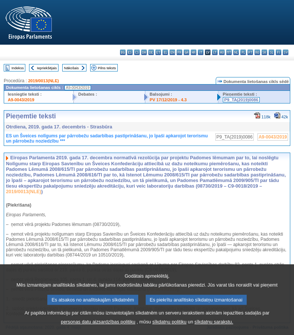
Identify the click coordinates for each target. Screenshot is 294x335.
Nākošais (71, 68)
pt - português (250, 52)
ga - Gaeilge (186, 52)
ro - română (257, 52)
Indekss (18, 68)
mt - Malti (229, 52)
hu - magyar (222, 52)
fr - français (179, 52)
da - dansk (144, 52)
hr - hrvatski (193, 52)
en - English (172, 52)
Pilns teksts (107, 68)
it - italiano (200, 52)
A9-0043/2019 (21, 100)
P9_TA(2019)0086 (241, 100)
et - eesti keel (158, 52)
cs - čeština (137, 52)
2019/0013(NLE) (43, 81)
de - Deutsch (151, 52)
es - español (130, 52)
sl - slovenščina (271, 52)
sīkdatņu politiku (169, 328)
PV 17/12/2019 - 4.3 (168, 100)
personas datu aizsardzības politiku (98, 328)
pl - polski (243, 52)
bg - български (123, 52)
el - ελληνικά (165, 52)
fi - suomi (278, 52)
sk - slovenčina (264, 52)
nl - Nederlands (236, 52)
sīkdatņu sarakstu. (214, 328)
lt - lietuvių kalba (215, 52)
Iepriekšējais (47, 68)
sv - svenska (285, 52)
